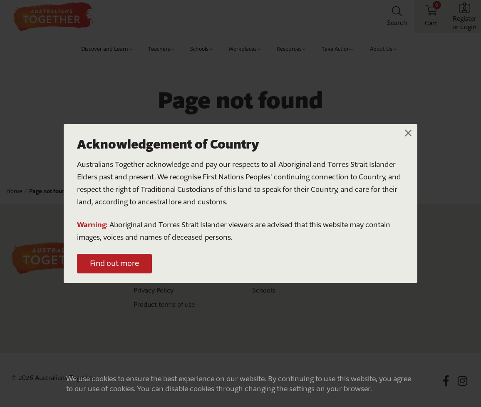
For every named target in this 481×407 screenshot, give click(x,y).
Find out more (114, 263)
